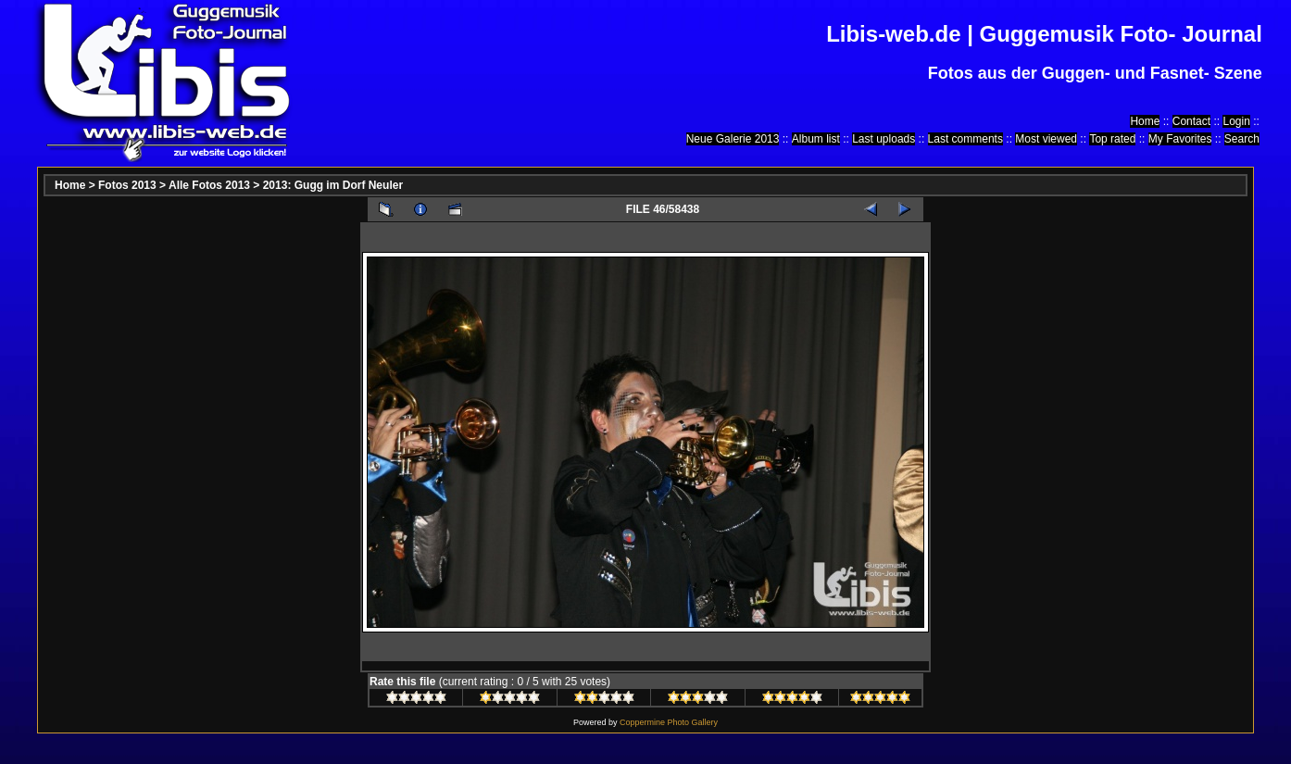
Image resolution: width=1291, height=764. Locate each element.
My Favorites (1180, 138)
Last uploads (883, 138)
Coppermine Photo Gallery (669, 722)
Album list (816, 138)
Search (1242, 138)
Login (1235, 121)
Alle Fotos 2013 (209, 185)
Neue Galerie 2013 (733, 138)
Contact (1191, 121)
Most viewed (1046, 138)
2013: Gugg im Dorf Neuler (333, 185)
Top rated (1112, 138)
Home (1144, 121)
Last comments (965, 138)
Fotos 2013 (127, 185)
